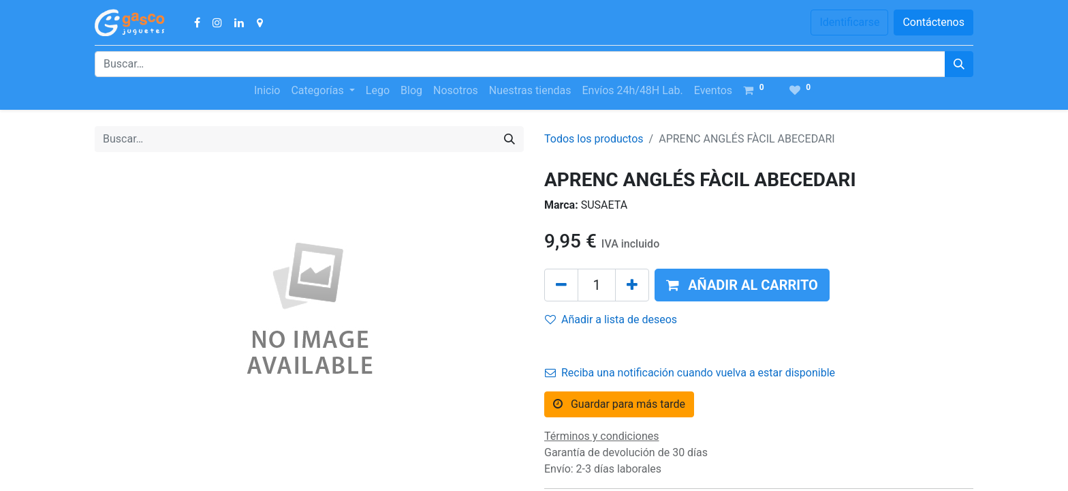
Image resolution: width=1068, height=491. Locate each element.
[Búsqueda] (959, 64)
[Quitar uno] (561, 285)
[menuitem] (267, 90)
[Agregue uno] (632, 285)
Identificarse (849, 22)
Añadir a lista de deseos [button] (611, 319)
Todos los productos (594, 138)
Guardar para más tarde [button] (619, 404)
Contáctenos (933, 22)
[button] (742, 285)
